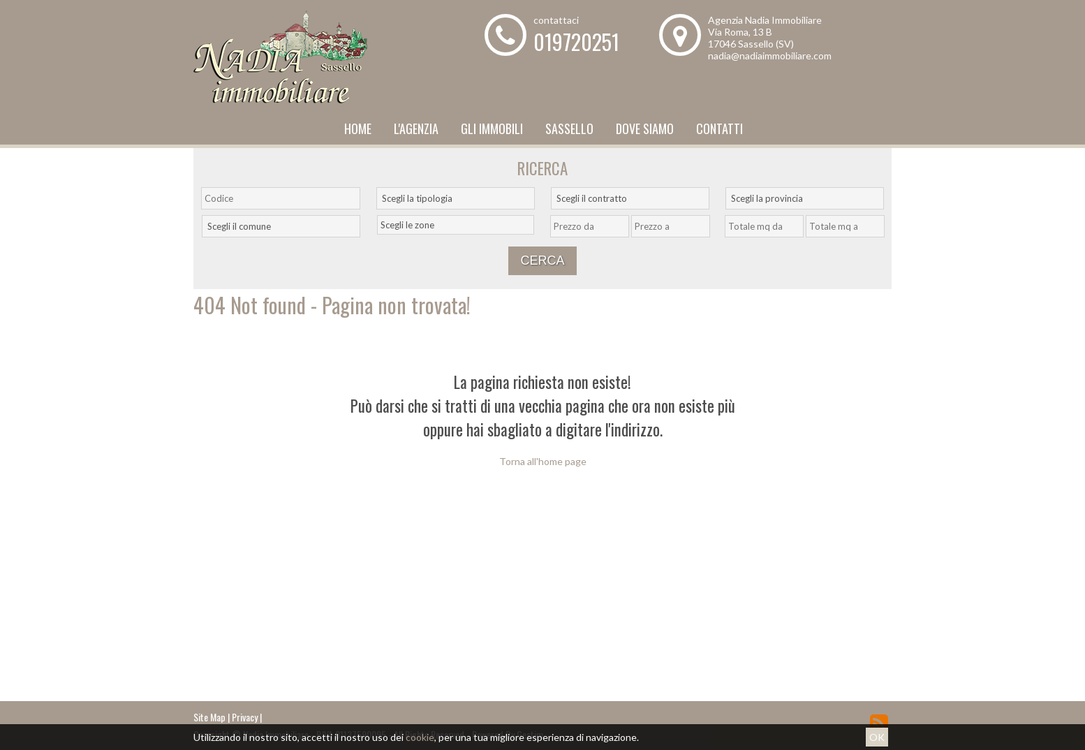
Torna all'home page (542, 461)
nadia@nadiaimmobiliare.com (770, 55)
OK (877, 737)
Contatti (719, 128)
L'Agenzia (416, 128)
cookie (420, 737)
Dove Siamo (645, 128)
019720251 (576, 41)
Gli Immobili (492, 128)
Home (357, 128)
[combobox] (455, 198)
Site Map (209, 716)
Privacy (245, 716)
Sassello (569, 128)
